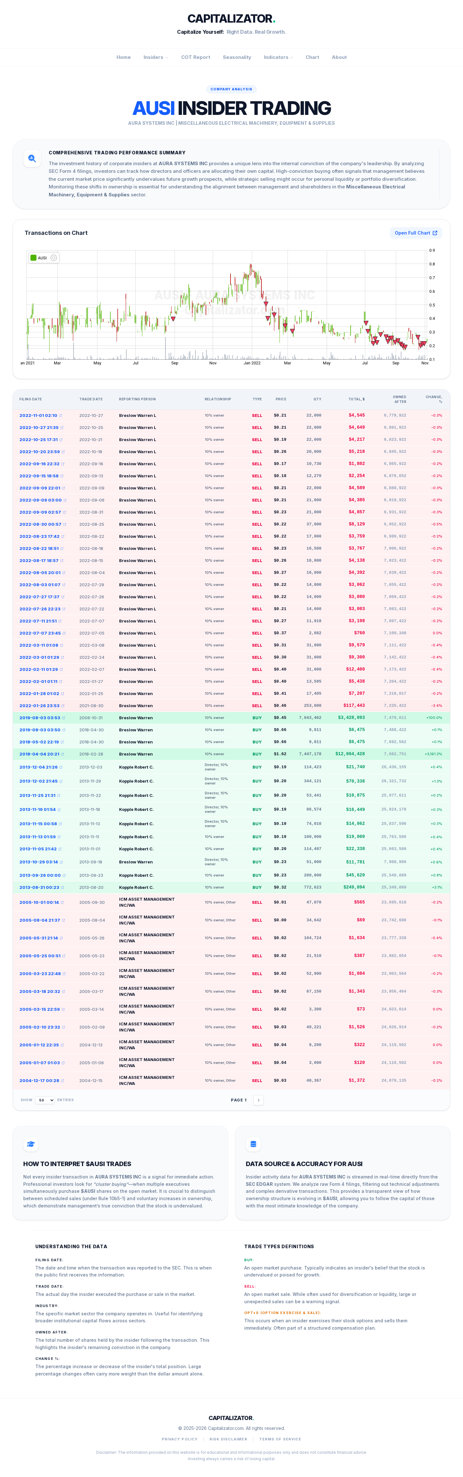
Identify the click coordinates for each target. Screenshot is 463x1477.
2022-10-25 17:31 (40, 439)
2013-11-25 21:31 (39, 795)
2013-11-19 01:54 (40, 809)
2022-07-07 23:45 (42, 633)
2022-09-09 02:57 (42, 512)
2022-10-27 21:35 (41, 427)
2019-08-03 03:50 (42, 729)
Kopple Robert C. (136, 767)
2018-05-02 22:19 (41, 741)
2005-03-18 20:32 (42, 991)
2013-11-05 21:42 (40, 848)
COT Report (195, 57)
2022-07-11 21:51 (40, 620)
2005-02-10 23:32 (42, 1027)
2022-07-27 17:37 (41, 596)
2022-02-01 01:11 (40, 681)
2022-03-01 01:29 (41, 657)
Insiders (156, 57)
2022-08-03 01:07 (42, 584)
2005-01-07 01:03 (42, 1062)
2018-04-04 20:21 (41, 753)
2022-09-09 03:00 (43, 500)
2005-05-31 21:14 (41, 937)
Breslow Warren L (137, 415)
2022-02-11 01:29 (41, 669)
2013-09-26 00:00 (42, 875)
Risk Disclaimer (228, 1439)
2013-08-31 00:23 (41, 887)
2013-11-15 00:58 (40, 823)
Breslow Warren (136, 681)
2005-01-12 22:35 (41, 1044)
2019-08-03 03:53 (42, 717)
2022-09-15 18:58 (41, 475)
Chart (312, 57)
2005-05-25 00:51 (42, 955)
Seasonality (237, 57)
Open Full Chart (416, 233)
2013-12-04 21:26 (40, 767)
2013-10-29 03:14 (41, 861)
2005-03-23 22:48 (42, 973)
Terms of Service (280, 1439)
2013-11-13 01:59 (40, 836)
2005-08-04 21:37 (42, 920)
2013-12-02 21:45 (40, 781)
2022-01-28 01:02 (41, 693)
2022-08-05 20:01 (42, 572)
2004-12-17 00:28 (41, 1080)
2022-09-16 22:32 (41, 463)
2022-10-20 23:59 (42, 451)
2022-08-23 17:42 (41, 536)
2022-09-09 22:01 (42, 487)
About (339, 57)
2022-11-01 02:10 (40, 415)
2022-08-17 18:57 (41, 560)
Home (124, 57)
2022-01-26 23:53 (41, 705)
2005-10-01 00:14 (41, 902)
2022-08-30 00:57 (42, 524)
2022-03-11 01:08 (41, 645)
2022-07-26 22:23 (42, 608)
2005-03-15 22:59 (42, 1009)
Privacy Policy (180, 1439)
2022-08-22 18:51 (41, 548)
